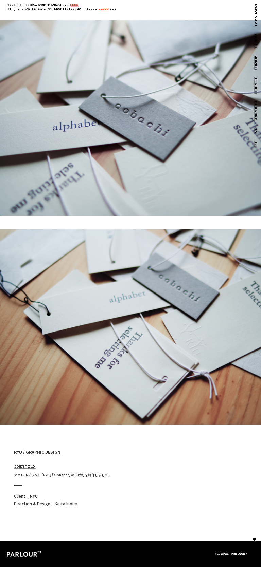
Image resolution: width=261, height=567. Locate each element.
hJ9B (74, 5)
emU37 (104, 9)
